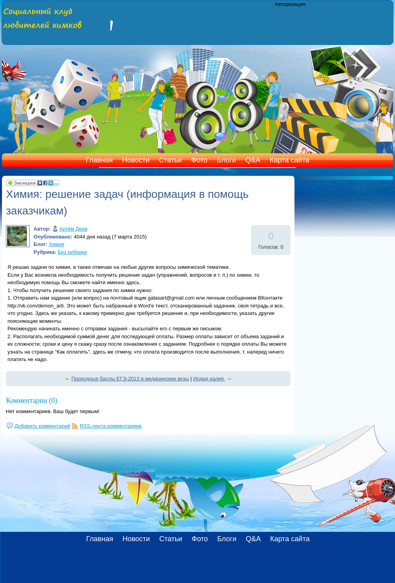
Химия (56, 244)
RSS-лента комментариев (111, 426)
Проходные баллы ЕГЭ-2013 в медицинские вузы (130, 379)
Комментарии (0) (31, 400)
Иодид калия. (209, 379)
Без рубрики (72, 252)
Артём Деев (73, 229)
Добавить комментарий (42, 426)
